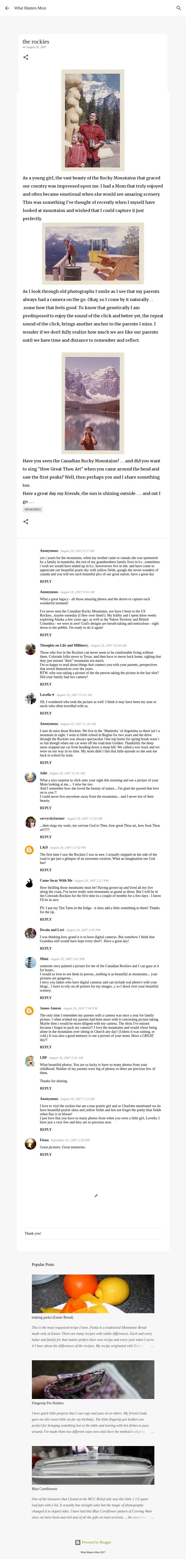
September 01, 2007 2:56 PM (70, 1140)
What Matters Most (30, 8)
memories (33, 509)
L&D (44, 847)
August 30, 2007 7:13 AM (77, 1099)
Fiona (44, 1140)
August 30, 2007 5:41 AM (66, 1058)
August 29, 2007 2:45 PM (83, 930)
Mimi (44, 959)
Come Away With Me (56, 880)
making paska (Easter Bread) (52, 1317)
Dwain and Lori (52, 930)
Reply (46, 581)
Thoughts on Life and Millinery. (64, 645)
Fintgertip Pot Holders (48, 1403)
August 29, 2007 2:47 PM (67, 959)
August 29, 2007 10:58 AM (108, 645)
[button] (26, 57)
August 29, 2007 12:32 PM (68, 847)
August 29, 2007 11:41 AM (67, 773)
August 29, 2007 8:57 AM (77, 551)
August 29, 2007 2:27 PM (92, 880)
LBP (43, 1058)
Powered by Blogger (93, 1542)
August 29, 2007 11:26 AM (78, 724)
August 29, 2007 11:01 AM (74, 695)
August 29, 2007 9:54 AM (77, 592)
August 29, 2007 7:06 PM (80, 1008)
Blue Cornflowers (44, 1489)
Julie (43, 773)
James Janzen (50, 1008)
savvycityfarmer (52, 818)
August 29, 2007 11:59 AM (84, 818)
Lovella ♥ (47, 695)
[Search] (179, 8)
